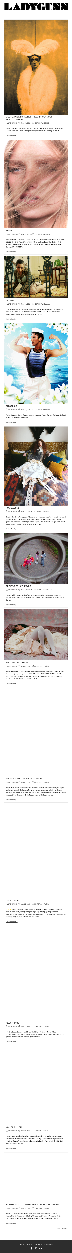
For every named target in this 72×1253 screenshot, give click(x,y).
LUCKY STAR (12, 900)
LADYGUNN (12, 123)
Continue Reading (12, 135)
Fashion (47, 234)
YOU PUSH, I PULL (15, 1127)
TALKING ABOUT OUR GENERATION (24, 779)
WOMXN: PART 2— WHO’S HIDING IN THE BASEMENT (32, 1205)
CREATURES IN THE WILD (18, 586)
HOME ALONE (12, 508)
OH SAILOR (11, 406)
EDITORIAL (39, 123)
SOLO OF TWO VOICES (17, 663)
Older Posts (63, 1228)
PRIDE (46, 123)
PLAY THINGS (12, 1023)
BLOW (9, 231)
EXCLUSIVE (47, 590)
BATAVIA (10, 300)
